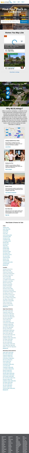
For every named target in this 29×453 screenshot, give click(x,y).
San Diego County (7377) (8, 293)
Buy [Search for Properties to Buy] (5, 17)
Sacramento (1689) (7, 251)
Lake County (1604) (7, 278)
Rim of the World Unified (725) (9, 334)
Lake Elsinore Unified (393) (8, 322)
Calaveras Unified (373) (7, 355)
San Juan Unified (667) (7, 385)
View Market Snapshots (10, 192)
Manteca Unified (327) (7, 370)
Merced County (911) (7, 282)
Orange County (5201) (7, 285)
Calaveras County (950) (7, 272)
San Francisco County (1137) (9, 294)
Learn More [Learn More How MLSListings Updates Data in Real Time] (8, 146)
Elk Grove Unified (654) (7, 318)
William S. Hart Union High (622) (9, 346)
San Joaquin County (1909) (8, 296)
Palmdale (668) (6, 248)
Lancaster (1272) (6, 238)
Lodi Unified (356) (6, 365)
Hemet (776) (5, 232)
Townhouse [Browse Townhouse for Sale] (18, 442)
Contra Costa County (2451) (8, 273)
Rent (23, 2)
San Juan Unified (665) (7, 342)
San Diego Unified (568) (8, 339)
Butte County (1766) (7, 270)
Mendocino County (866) (8, 281)
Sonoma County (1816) (7, 303)
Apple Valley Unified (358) (8, 352)
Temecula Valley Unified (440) (9, 343)
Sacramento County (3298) (8, 290)
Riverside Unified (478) (7, 336)
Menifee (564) (5, 242)
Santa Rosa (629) (6, 257)
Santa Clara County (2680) (8, 300)
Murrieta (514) (6, 244)
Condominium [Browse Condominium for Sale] (18, 444)
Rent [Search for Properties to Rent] (14, 17)
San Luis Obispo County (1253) (9, 297)
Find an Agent (8, 169)
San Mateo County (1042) (8, 299)
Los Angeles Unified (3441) (8, 325)
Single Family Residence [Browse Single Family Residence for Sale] (18, 440)
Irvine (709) (5, 233)
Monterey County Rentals (10, 448)
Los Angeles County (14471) (8, 279)
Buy (14, 2)
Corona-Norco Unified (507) (8, 313)
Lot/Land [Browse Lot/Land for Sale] (17, 446)
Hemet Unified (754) (7, 319)
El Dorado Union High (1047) (8, 316)
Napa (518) (5, 245)
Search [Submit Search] (24, 21)
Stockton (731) (6, 259)
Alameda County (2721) (7, 269)
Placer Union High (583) (8, 333)
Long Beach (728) (6, 239)
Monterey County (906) (7, 284)
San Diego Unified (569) (8, 382)
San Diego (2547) (6, 253)
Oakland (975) (6, 247)
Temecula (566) (6, 260)
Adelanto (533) (6, 227)
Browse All (5, 265)
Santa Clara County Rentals (10, 440)
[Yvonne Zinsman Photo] (22, 67)
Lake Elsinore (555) (7, 236)
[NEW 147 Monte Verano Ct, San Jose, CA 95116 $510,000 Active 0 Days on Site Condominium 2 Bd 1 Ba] (14, 42)
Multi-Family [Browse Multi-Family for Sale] (18, 445)
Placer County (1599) (7, 287)
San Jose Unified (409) (7, 340)
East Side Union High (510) (8, 315)
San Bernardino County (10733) (9, 291)
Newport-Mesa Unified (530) (8, 330)
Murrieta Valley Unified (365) (8, 373)
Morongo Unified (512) (7, 328)
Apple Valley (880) (6, 229)
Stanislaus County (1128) (8, 305)
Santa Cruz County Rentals (10, 444)
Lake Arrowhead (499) (7, 235)
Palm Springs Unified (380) (8, 331)
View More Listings (14, 72)
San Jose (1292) (6, 256)
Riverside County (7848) (8, 288)
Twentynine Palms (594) (8, 262)
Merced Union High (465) (8, 327)
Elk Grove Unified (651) (7, 359)
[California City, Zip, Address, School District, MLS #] (10, 21)
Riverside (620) (6, 250)
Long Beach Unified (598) (8, 324)
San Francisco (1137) (7, 254)
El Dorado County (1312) (8, 275)
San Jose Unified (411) (7, 383)
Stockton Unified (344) (7, 386)
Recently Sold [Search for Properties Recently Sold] (24, 17)
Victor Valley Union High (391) (9, 345)
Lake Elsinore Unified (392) (8, 364)
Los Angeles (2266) (7, 241)
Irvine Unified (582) (7, 321)
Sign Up (7, 215)
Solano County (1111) (7, 302)
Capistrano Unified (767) (8, 312)
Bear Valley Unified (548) (8, 310)
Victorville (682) (6, 263)
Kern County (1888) (7, 276)
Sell (18, 2)
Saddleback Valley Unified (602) (9, 337)
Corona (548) (5, 230)
